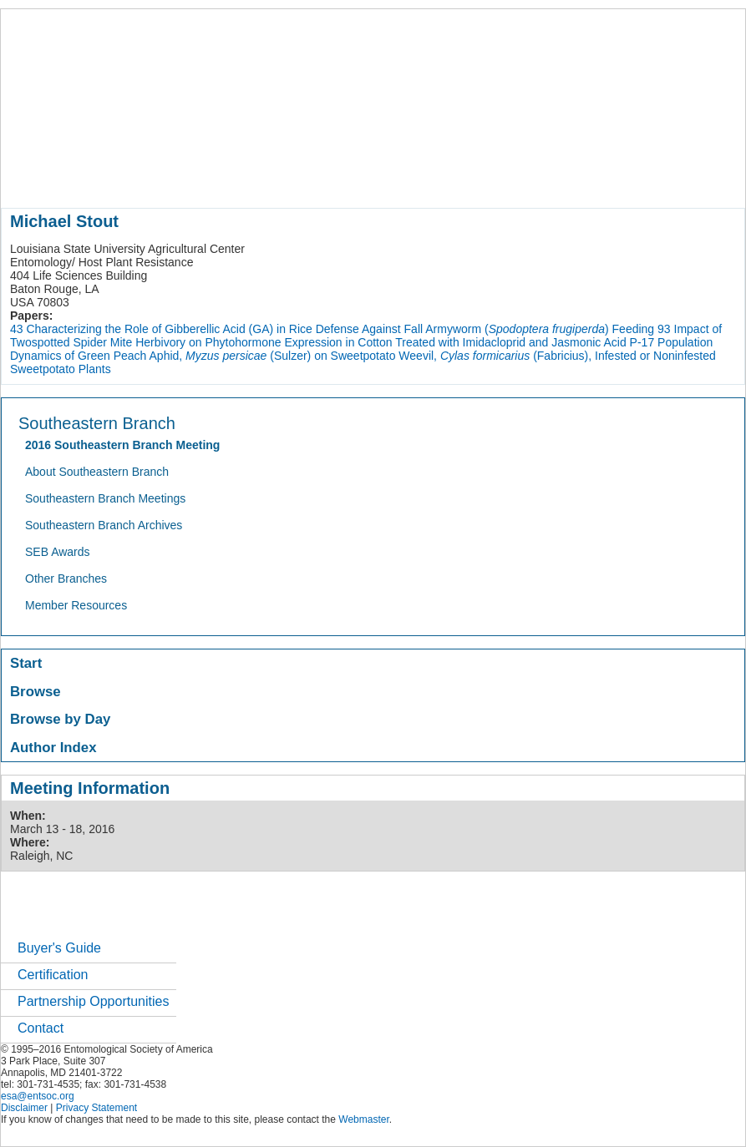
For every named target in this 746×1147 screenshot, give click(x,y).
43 (16, 329)
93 (664, 329)
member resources (196, 178)
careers (558, 178)
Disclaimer (24, 1108)
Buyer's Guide (59, 948)
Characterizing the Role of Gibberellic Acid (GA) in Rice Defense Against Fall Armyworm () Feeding (340, 329)
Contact (40, 1028)
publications (352, 178)
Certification (53, 975)
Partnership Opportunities (93, 1001)
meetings (282, 178)
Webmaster (363, 1119)
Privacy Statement (96, 1108)
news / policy (431, 178)
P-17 (642, 342)
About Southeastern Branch (97, 471)
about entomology (90, 178)
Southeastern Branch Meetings (105, 498)
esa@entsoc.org (37, 1096)
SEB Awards (57, 551)
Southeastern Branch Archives (103, 525)
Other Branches (66, 578)
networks (617, 178)
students (501, 178)
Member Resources (76, 605)
